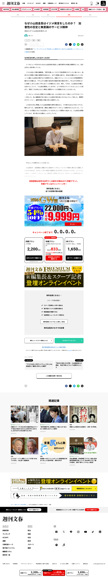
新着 (24, 3)
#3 (48, 15)
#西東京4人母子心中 (66, 9)
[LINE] (71, 532)
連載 (44, 3)
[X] (64, 532)
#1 (18, 15)
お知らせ (54, 563)
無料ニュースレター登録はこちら (39, 340)
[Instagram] (78, 532)
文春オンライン (76, 563)
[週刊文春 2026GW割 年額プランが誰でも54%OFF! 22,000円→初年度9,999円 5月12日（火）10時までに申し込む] (54, 211)
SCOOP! (38, 3)
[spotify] (56, 545)
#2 (33, 15)
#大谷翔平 (37, 9)
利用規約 (15, 563)
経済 (29, 541)
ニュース (28, 40)
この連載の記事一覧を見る (54, 376)
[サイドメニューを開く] (3, 3)
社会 (34, 40)
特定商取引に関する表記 (42, 563)
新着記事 (6, 530)
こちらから (69, 350)
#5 (90, 15)
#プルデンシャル (26, 9)
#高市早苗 (6, 9)
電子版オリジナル (64, 3)
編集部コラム (7, 551)
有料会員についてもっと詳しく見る (54, 322)
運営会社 (85, 563)
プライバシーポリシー (27, 563)
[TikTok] (93, 532)
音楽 (39, 40)
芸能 (29, 534)
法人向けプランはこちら (69, 340)
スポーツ (31, 544)
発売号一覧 (74, 3)
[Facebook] (56, 532)
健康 (29, 548)
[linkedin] (100, 532)
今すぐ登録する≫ (34, 510)
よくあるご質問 (64, 563)
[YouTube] (85, 532)
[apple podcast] (64, 545)
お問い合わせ (6, 563)
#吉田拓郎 (46, 9)
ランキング (30, 3)
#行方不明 (54, 9)
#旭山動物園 (15, 9)
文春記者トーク (52, 3)
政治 (29, 530)
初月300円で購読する (33, 258)
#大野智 (76, 9)
